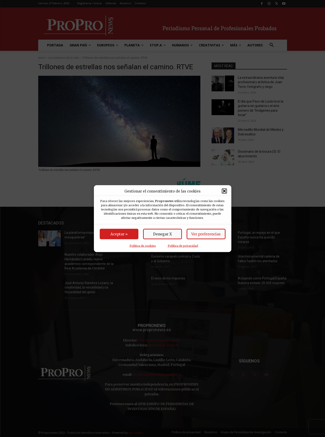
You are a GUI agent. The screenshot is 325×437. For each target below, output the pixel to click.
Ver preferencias (206, 234)
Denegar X (162, 234)
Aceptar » (119, 234)
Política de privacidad (183, 245)
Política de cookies (143, 245)
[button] (224, 191)
